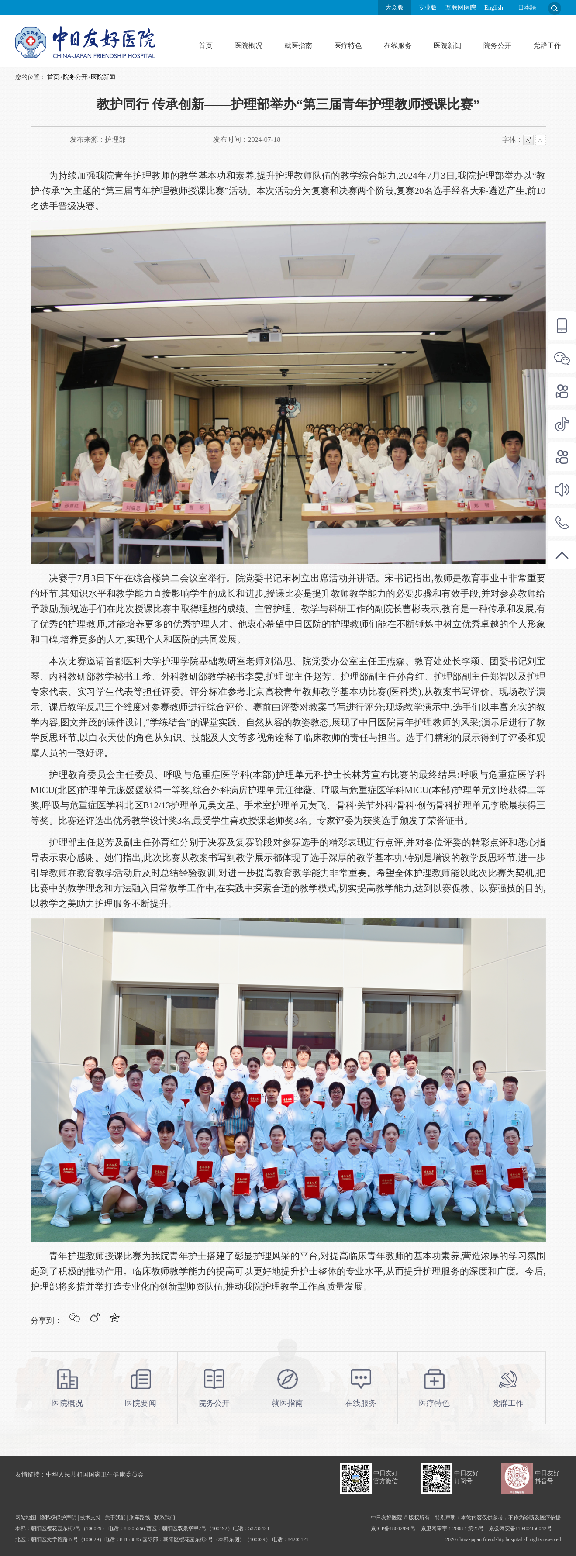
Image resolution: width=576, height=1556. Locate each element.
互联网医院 (460, 7)
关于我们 (115, 1518)
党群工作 (547, 45)
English (493, 7)
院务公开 (497, 45)
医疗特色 (348, 45)
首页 (206, 45)
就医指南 (298, 45)
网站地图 (25, 1518)
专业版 (427, 7)
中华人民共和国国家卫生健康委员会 (95, 1474)
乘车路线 (139, 1518)
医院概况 (248, 45)
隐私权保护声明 (58, 1518)
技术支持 (90, 1518)
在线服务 (398, 45)
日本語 (527, 7)
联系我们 (164, 1518)
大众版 (394, 7)
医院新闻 (448, 45)
